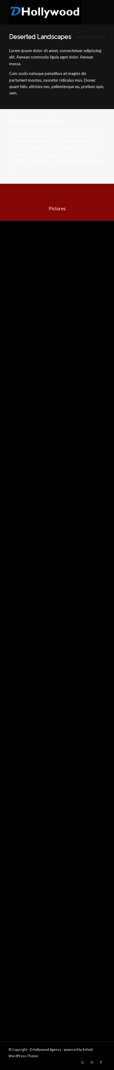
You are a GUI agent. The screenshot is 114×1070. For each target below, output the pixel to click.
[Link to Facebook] (100, 1062)
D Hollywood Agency (45, 1049)
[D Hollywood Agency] (47, 12)
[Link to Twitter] (82, 1062)
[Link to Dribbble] (91, 1062)
